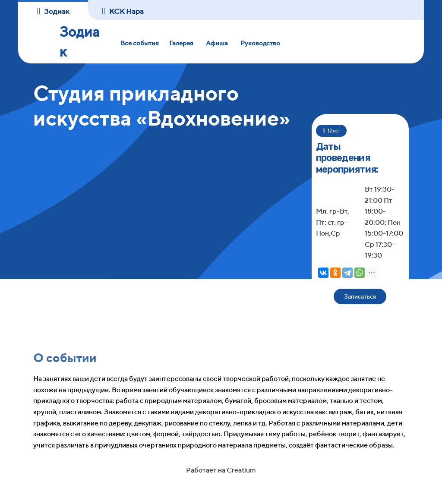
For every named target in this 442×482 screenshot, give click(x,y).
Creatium (241, 470)
